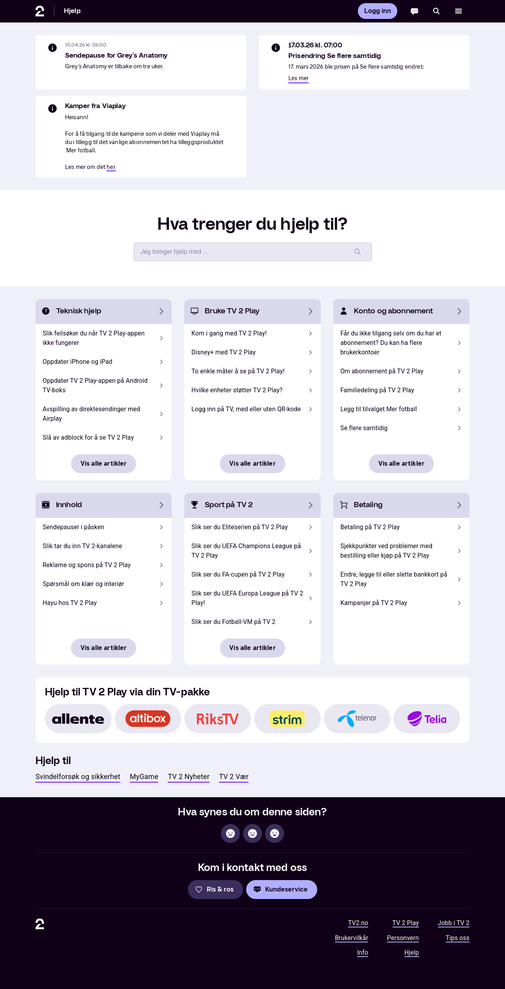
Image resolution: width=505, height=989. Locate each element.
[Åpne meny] (458, 11)
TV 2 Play (406, 923)
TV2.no (358, 923)
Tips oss (457, 938)
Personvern (403, 938)
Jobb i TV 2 (453, 923)
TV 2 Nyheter (188, 776)
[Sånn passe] (252, 833)
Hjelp (72, 11)
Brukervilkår (351, 938)
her (111, 167)
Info (362, 952)
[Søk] (436, 11)
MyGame (144, 776)
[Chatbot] (414, 11)
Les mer (298, 78)
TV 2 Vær (234, 776)
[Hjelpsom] (274, 833)
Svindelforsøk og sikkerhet (78, 776)
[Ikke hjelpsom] (230, 833)
